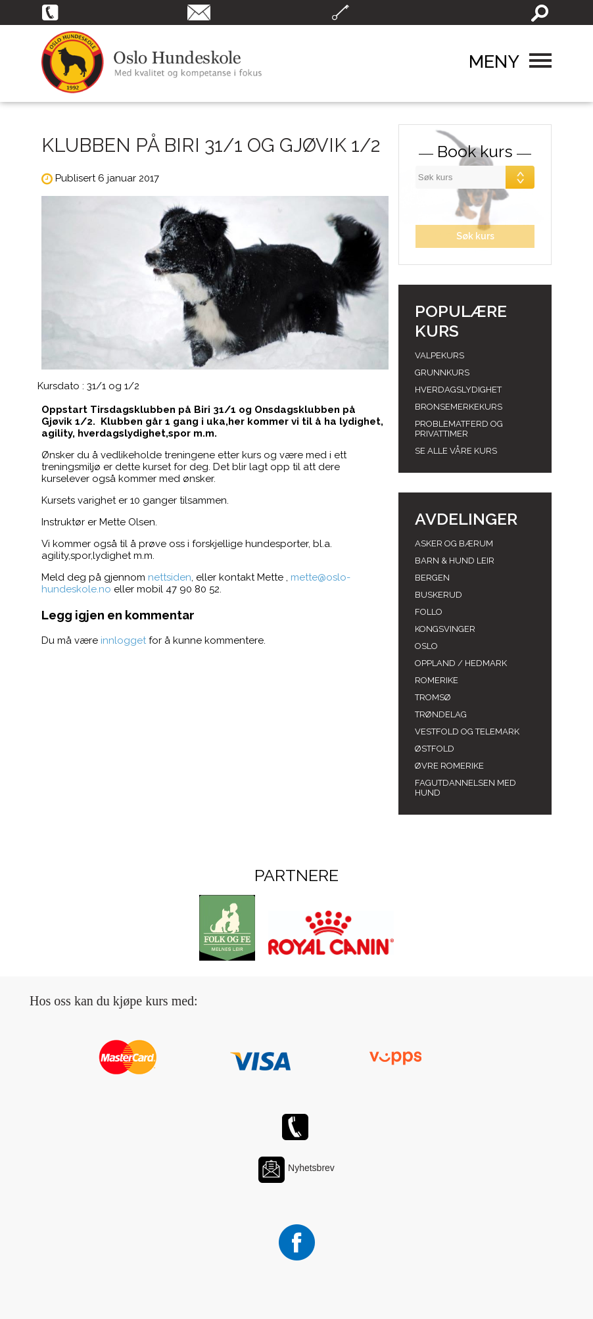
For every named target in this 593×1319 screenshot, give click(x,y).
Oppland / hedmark (461, 663)
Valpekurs (439, 355)
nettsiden (169, 577)
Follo (428, 612)
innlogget (123, 640)
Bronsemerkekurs (458, 407)
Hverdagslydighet (458, 390)
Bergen (432, 578)
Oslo (426, 646)
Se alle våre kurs (456, 451)
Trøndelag (441, 714)
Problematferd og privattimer (459, 429)
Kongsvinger (445, 629)
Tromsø (433, 697)
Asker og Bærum (454, 543)
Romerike (436, 680)
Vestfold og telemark (467, 731)
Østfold (434, 749)
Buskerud (438, 595)
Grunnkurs (442, 372)
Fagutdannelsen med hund (465, 788)
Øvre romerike (449, 766)
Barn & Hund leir (454, 560)
